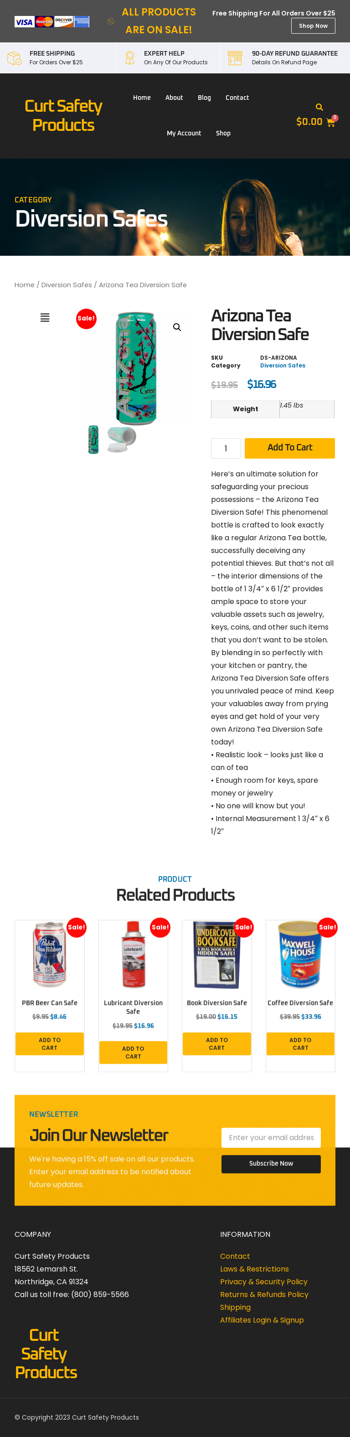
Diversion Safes (66, 284)
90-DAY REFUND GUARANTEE (295, 54)
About (174, 98)
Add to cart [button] (50, 1049)
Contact (237, 98)
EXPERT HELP (164, 54)
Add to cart (290, 447)
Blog (204, 98)
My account (184, 133)
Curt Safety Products (46, 1354)
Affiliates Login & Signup (262, 1320)
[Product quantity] (226, 448)
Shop (223, 133)
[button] (319, 108)
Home (142, 98)
